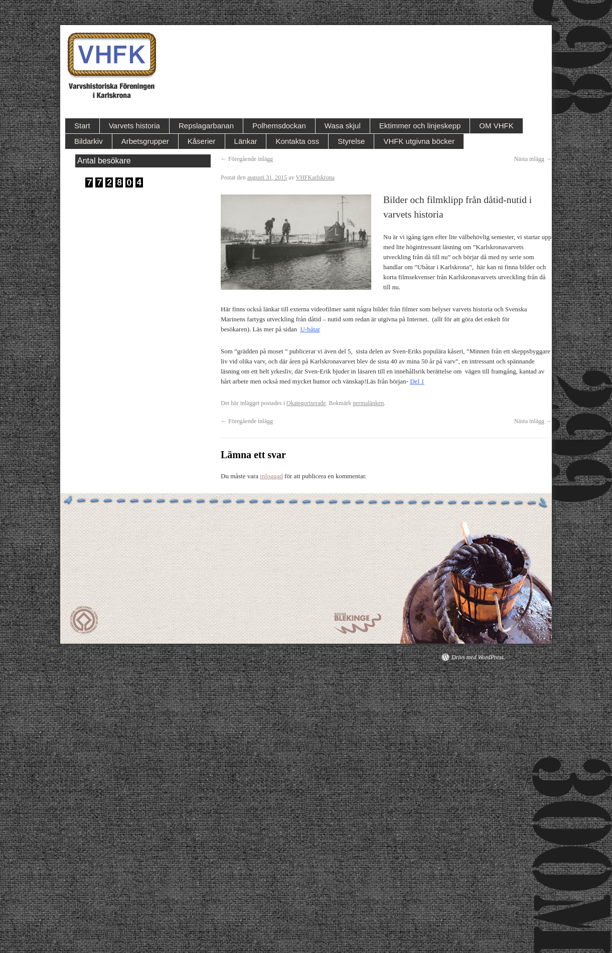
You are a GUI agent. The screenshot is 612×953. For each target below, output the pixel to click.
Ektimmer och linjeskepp (420, 125)
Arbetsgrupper (145, 141)
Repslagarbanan (206, 125)
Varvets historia (134, 125)
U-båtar (310, 329)
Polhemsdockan (279, 125)
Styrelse (351, 141)
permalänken (368, 403)
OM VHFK (496, 125)
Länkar (245, 141)
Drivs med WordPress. (478, 657)
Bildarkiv (88, 141)
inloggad (271, 476)
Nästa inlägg (533, 158)
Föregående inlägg (247, 158)
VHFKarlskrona (314, 177)
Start (82, 125)
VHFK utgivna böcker (418, 141)
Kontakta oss (297, 141)
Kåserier (202, 141)
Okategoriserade (306, 403)
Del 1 (417, 381)
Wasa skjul (343, 125)
